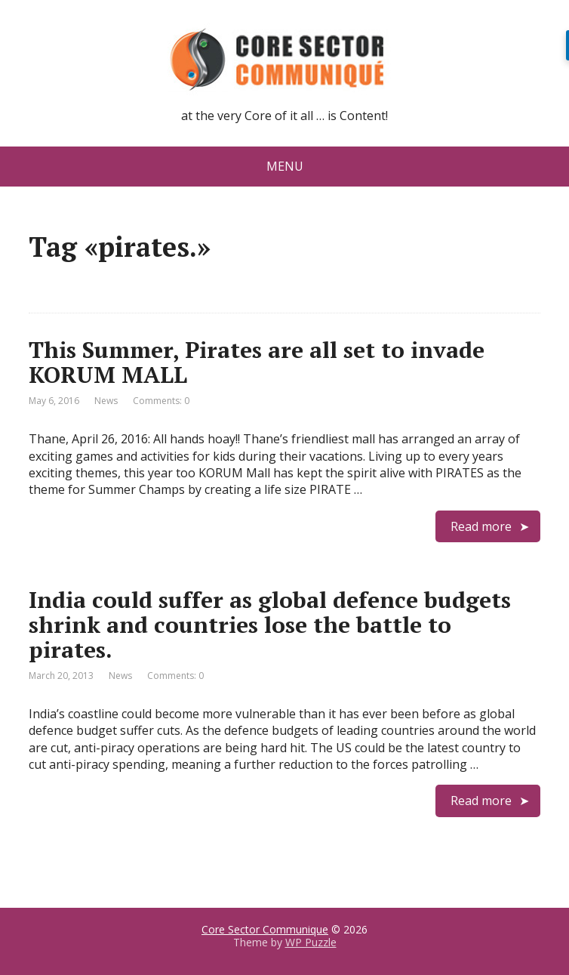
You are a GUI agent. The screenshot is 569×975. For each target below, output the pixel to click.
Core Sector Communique (264, 929)
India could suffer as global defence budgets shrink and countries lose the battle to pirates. (270, 625)
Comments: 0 (161, 400)
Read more (481, 526)
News (106, 400)
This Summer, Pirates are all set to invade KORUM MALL (256, 362)
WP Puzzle (311, 942)
